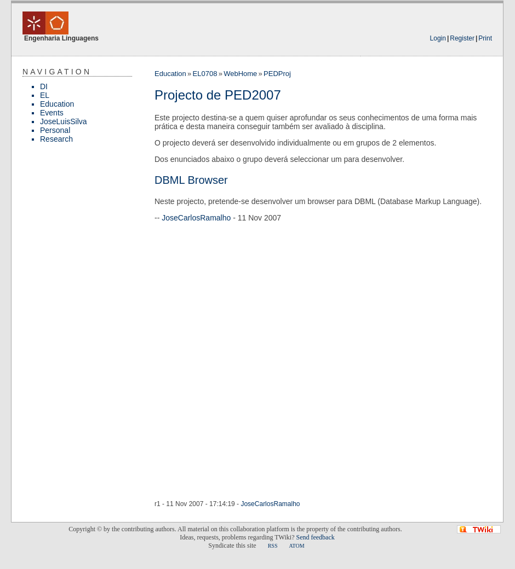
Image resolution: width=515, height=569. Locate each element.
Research (56, 139)
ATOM (296, 546)
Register (462, 38)
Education (57, 104)
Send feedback (315, 537)
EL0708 (205, 73)
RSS (273, 546)
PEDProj (277, 73)
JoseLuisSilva (63, 121)
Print (485, 38)
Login (438, 38)
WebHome (240, 73)
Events (52, 112)
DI (44, 86)
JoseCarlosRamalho (196, 217)
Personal (55, 130)
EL (44, 95)
